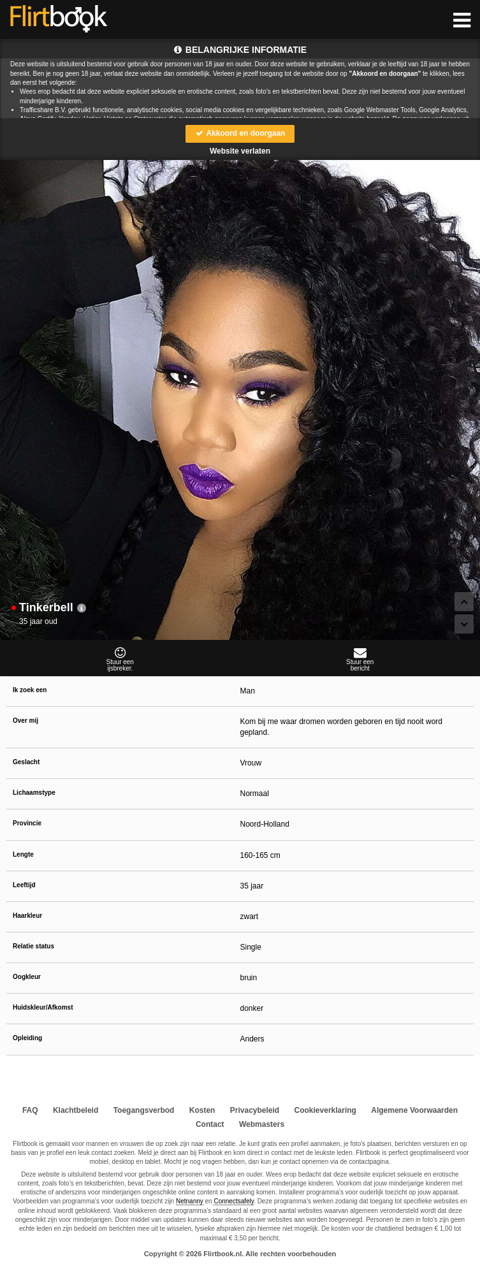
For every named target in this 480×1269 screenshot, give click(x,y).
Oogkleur (27, 976)
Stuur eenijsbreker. (120, 659)
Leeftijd (24, 884)
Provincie (27, 823)
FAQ (30, 1110)
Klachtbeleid (75, 1110)
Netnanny (189, 1201)
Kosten (202, 1110)
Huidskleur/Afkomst (43, 1007)
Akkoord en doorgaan (240, 133)
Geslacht (26, 761)
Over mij (25, 720)
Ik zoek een (30, 689)
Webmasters (261, 1124)
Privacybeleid (254, 1110)
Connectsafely (234, 1201)
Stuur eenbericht (360, 659)
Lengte (23, 854)
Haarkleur (27, 915)
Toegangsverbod (144, 1110)
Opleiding (27, 1037)
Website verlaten (240, 151)
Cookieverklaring (325, 1110)
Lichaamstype (34, 792)
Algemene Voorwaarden (414, 1110)
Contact (210, 1124)
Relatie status (33, 946)
